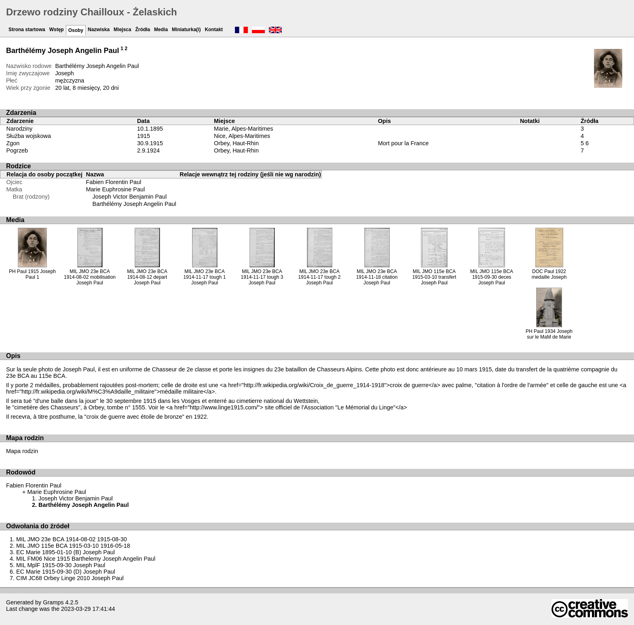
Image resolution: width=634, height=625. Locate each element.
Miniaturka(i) (186, 29)
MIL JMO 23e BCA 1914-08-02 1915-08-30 (71, 539)
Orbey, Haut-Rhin (236, 143)
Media (161, 29)
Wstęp (56, 29)
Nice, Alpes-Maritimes (242, 136)
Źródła (142, 29)
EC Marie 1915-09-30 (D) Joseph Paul (65, 571)
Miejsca (122, 29)
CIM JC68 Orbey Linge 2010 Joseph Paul (70, 578)
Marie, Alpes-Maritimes (243, 128)
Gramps (53, 602)
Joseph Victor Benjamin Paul (130, 196)
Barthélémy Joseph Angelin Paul (134, 204)
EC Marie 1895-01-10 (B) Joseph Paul (65, 552)
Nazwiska (99, 29)
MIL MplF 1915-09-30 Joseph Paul (60, 565)
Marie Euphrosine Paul (115, 189)
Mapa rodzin (22, 451)
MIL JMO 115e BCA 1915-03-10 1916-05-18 (73, 545)
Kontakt (214, 29)
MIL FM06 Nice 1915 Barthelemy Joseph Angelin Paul (85, 558)
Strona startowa (26, 29)
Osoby (75, 30)
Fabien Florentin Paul (114, 182)
